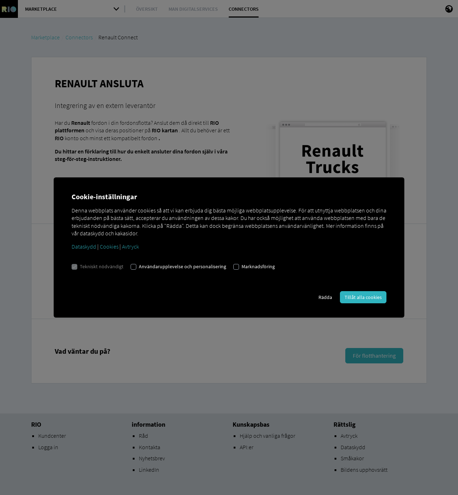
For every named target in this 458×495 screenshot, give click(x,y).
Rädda (325, 297)
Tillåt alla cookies (363, 297)
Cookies (109, 246)
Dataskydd (84, 246)
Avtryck (130, 246)
